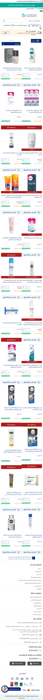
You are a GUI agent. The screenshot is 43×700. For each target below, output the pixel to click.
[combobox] (21, 21)
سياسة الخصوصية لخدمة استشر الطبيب (29, 580)
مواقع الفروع (30, 8)
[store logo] (29, 15)
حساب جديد (17, 25)
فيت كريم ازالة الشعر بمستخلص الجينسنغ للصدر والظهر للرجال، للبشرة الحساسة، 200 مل (12, 409)
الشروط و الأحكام (36, 600)
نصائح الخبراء (37, 586)
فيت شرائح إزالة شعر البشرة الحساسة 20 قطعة (14, 111)
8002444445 (33, 650)
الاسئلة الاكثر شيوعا (35, 597)
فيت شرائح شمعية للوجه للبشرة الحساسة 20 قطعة (13, 366)
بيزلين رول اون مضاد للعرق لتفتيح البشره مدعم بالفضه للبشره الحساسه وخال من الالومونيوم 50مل (12, 69)
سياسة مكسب (37, 614)
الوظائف (40, 8)
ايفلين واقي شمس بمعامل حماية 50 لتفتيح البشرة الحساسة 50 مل (11, 196)
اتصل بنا (39, 608)
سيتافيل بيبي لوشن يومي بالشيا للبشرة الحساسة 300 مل (33, 69)
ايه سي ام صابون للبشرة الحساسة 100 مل (12, 323)
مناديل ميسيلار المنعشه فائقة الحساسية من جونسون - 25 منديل (32, 493)
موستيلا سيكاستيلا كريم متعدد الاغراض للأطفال (33, 536)
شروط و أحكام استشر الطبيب (32, 583)
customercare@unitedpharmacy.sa (28, 1)
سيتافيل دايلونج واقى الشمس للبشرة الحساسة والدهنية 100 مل (12, 451)
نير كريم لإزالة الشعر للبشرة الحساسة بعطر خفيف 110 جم (14, 493)
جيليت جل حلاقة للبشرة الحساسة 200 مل (12, 154)
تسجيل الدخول (24, 25)
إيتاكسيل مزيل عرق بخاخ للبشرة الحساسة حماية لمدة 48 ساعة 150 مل (12, 281)
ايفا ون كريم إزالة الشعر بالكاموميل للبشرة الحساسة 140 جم (12, 238)
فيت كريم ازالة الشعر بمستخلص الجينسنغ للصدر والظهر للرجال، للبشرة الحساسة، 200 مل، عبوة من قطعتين (32, 450)
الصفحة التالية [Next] (10, 558)
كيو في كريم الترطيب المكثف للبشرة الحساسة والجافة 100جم (32, 366)
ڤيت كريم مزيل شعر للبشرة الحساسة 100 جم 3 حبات (34, 111)
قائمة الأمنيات (7, 25)
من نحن (39, 574)
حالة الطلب (38, 571)
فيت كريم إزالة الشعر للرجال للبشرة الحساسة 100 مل (32, 408)
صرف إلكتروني (37, 603)
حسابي (39, 568)
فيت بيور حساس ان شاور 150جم (33, 237)
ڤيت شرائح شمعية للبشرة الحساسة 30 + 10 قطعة (32, 196)
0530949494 (33, 659)
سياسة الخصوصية (36, 577)
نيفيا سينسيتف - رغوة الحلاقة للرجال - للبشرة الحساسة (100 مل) (32, 281)
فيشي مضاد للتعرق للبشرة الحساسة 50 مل (32, 154)
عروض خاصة (37, 611)
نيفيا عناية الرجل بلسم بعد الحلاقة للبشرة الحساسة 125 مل (12, 536)
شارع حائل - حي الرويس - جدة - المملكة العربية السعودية (22, 626)
